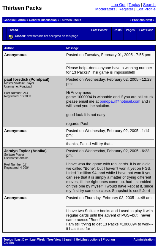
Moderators (105, 9)
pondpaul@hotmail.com (120, 101)
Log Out (118, 4)
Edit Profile (146, 9)
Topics (134, 4)
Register (125, 9)
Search (149, 4)
